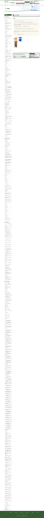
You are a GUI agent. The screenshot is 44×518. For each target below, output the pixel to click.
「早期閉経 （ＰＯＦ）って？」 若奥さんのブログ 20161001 (8, 434)
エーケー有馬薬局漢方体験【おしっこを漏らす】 (8, 385)
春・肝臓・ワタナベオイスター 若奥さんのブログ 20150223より (8, 485)
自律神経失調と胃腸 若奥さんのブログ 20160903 (8, 90)
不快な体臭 (6, 344)
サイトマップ (18, 513)
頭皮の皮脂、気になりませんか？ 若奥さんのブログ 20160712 (8, 444)
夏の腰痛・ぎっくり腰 (7, 169)
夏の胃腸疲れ (6, 190)
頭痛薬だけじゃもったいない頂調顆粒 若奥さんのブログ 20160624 (8, 453)
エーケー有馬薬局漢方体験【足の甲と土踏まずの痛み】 (8, 320)
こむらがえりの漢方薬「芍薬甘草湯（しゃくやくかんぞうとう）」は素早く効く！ (8, 300)
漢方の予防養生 (7, 281)
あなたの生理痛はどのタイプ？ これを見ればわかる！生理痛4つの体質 (8, 56)
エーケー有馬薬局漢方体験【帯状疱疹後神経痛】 (8, 351)
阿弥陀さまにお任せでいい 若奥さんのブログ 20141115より (8, 497)
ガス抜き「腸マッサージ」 (8, 70)
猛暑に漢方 (6, 175)
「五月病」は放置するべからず (8, 122)
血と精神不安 (6, 110)
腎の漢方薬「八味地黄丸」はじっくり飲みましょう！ (8, 298)
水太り (5, 182)
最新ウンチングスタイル (7, 73)
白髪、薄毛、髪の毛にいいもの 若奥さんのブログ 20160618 (8, 457)
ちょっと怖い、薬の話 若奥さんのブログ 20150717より (8, 479)
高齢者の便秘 (6, 306)
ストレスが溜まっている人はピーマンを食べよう (8, 251)
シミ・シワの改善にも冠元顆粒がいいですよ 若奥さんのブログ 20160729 (8, 95)
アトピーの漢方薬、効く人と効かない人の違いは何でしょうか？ (8, 29)
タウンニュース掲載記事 (7, 101)
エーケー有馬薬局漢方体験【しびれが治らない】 (8, 397)
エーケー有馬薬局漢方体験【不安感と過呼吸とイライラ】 (8, 346)
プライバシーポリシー (24, 513)
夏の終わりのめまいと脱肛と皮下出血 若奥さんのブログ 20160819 (8, 198)
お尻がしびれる (6, 302)
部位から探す (15, 512)
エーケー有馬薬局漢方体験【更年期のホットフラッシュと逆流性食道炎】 (8, 383)
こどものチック (6, 113)
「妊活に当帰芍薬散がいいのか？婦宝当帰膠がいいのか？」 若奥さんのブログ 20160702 (8, 451)
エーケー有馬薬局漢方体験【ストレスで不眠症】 (8, 389)
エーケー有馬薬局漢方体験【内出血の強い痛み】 (8, 373)
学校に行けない (6, 364)
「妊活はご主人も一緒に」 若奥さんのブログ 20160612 (8, 464)
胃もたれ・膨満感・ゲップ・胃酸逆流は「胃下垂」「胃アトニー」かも (8, 23)
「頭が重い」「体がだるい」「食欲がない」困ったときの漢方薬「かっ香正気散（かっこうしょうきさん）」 (8, 163)
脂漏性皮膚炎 (6, 46)
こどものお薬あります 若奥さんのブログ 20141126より (8, 495)
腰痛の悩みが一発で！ (7, 317)
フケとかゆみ (6, 39)
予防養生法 (22, 512)
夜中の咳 (6, 179)
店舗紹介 (33, 512)
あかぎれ (6, 178)
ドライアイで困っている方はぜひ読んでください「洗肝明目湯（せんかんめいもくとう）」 (8, 36)
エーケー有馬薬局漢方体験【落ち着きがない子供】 (8, 335)
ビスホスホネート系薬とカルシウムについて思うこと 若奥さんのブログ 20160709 (8, 97)
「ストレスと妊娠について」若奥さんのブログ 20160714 (8, 134)
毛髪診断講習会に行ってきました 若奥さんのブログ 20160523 (8, 466)
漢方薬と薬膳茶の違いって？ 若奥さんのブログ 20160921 (8, 268)
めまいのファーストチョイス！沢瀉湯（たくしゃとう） (8, 165)
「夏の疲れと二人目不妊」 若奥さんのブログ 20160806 (8, 199)
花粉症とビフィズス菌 (7, 219)
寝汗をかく (6, 79)
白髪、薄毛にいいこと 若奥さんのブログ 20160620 (8, 455)
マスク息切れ (6, 45)
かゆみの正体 (6, 40)
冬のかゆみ (6, 168)
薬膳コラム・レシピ (8, 509)
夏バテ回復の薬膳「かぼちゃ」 (8, 232)
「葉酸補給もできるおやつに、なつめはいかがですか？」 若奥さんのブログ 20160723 (8, 273)
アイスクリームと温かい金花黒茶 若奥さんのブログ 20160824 (8, 270)
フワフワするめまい (7, 375)
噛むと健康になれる (7, 276)
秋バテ (5, 203)
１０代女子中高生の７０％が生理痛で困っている (8, 60)
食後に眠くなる (6, 80)
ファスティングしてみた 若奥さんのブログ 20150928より (8, 475)
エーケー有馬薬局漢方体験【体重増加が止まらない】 (8, 332)
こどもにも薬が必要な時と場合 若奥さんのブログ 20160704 (8, 448)
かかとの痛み (6, 432)
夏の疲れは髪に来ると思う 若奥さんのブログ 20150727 (8, 477)
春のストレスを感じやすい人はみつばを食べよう (8, 264)
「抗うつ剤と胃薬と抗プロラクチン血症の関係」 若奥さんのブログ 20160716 (8, 132)
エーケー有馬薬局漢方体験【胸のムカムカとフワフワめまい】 (8, 379)
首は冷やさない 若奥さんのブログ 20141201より (8, 491)
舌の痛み (6, 62)
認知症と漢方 (6, 288)
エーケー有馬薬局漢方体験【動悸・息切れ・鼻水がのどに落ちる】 (8, 407)
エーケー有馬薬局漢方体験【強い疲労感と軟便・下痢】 (8, 360)
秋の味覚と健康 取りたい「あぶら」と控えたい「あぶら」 (8, 278)
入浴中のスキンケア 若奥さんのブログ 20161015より (8, 188)
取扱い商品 (27, 512)
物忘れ (5, 126)
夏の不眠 (6, 191)
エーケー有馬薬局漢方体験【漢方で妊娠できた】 (8, 417)
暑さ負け (6, 174)
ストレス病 (6, 137)
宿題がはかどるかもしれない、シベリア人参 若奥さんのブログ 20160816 (8, 441)
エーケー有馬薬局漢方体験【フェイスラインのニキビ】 (8, 425)
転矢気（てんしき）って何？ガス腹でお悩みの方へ (8, 25)
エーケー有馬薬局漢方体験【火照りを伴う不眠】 (8, 413)
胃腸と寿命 (6, 285)
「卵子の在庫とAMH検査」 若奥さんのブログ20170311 (8, 82)
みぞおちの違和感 (7, 266)
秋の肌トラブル (6, 210)
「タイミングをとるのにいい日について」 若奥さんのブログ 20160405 (8, 469)
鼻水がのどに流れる (7, 292)
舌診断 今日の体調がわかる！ (8, 284)
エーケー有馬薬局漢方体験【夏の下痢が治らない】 (8, 341)
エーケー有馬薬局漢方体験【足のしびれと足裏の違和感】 (8, 372)
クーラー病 (6, 214)
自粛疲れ (6, 125)
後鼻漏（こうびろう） (7, 307)
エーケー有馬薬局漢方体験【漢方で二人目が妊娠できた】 (8, 411)
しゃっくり (6, 66)
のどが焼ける (6, 21)
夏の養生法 (6, 508)
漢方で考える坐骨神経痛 (7, 303)
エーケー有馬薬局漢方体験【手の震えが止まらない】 (8, 353)
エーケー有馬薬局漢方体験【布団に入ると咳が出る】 (8, 356)
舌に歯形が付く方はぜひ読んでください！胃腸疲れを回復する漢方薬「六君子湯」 (8, 160)
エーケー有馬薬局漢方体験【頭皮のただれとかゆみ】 (8, 401)
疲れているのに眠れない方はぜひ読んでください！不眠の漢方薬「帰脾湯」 (8, 117)
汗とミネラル (6, 211)
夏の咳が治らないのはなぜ (8, 337)
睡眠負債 (6, 105)
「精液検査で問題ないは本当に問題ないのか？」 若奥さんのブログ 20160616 (8, 460)
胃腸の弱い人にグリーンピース (8, 259)
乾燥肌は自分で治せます (7, 145)
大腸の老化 (6, 31)
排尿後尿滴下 (6, 27)
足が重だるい (6, 141)
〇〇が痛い (6, 149)
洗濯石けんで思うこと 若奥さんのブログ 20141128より (8, 493)
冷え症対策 (6, 215)
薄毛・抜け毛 (6, 312)
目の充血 (6, 85)
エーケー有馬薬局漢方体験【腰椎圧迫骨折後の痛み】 (8, 391)
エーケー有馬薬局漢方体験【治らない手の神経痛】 (8, 423)
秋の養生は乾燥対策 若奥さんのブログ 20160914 (8, 193)
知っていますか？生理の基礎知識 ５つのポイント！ (8, 58)
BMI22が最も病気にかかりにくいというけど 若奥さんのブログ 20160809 (8, 92)
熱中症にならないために (7, 218)
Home (5, 512)
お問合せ (38, 512)
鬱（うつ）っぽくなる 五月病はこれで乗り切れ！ (8, 129)
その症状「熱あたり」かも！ (8, 142)
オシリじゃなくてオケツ (7, 316)
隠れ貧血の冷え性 (7, 76)
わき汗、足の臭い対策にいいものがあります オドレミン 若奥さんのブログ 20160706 (8, 446)
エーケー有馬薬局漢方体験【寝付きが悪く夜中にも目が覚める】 (8, 327)
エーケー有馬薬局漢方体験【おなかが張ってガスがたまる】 (8, 343)
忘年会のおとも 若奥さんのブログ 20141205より (8, 489)
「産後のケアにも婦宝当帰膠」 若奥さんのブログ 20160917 (8, 436)
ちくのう (6, 313)
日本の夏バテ (6, 207)
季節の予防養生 (7, 138)
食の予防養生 (7, 222)
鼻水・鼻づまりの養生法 (7, 505)
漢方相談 (10, 512)
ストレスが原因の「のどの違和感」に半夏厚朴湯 (8, 296)
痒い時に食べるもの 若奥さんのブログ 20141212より (8, 487)
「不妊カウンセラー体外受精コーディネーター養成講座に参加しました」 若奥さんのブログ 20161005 (8, 87)
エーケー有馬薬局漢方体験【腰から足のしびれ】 (8, 421)
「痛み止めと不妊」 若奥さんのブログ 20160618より (8, 483)
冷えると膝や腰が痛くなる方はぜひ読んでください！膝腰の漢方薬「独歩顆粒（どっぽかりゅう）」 (8, 157)
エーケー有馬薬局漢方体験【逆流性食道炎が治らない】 (8, 330)
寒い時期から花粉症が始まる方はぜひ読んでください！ (8, 154)
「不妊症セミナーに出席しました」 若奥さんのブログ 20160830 (8, 439)
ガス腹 (5, 49)
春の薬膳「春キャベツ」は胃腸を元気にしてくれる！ (8, 235)
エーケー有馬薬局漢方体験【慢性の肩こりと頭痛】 (8, 427)
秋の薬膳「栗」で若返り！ (8, 229)
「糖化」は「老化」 (7, 102)
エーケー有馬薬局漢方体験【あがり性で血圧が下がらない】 (8, 322)
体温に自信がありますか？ (8, 52)
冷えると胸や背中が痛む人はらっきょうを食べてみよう (8, 249)
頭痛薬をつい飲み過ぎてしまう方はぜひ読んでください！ (8, 294)
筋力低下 (6, 32)
